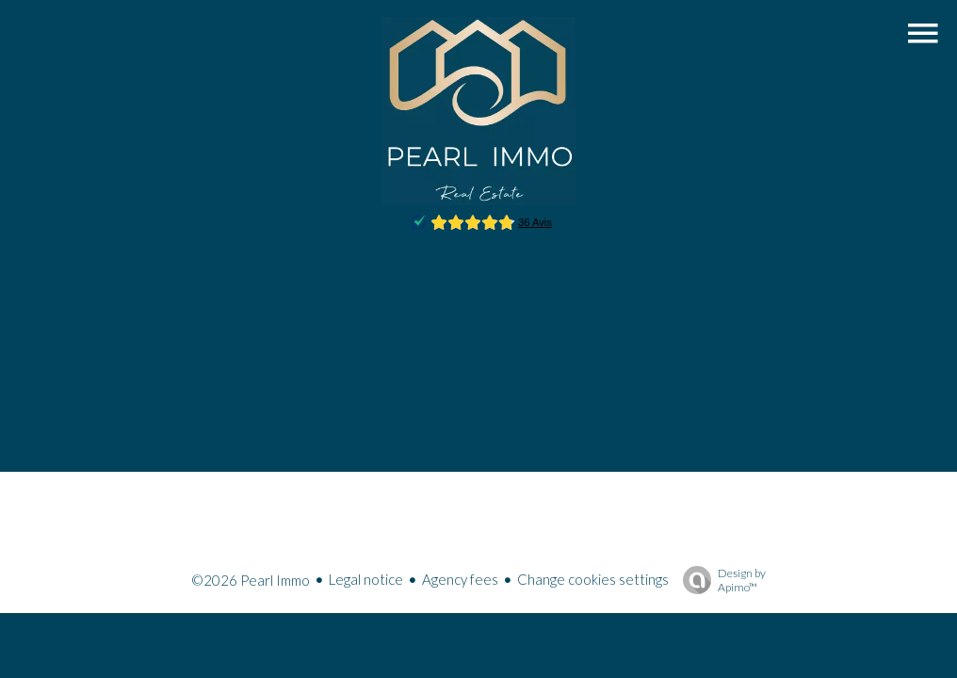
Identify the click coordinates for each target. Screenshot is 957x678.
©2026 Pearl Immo (250, 580)
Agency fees (460, 579)
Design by (719, 580)
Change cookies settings (593, 579)
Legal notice (366, 579)
